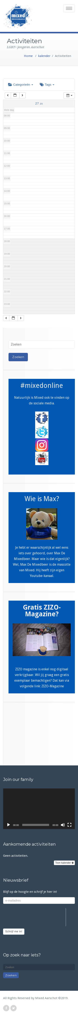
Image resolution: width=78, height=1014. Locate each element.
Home (28, 56)
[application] (39, 808)
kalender (44, 56)
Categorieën (20, 84)
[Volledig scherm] (69, 825)
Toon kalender (64, 862)
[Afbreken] (63, 825)
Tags (47, 84)
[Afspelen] (8, 825)
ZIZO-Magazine (52, 686)
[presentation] (34, 916)
